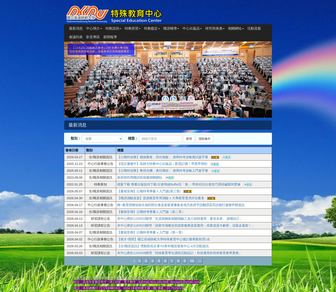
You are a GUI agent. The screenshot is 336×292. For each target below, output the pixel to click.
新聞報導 (110, 37)
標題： (133, 138)
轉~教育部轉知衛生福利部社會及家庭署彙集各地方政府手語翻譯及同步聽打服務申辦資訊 (180, 205)
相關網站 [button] (236, 28)
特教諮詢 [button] (113, 28)
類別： (76, 138)
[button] (79, 79)
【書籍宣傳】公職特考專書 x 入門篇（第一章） (151, 232)
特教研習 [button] (133, 28)
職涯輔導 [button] (171, 28)
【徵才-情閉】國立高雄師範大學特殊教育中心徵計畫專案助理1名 (163, 239)
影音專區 (93, 37)
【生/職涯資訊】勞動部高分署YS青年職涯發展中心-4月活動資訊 (163, 246)
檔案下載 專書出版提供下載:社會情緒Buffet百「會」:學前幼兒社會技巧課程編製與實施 (184, 184)
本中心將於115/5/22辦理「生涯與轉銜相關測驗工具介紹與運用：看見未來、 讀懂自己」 (180, 218)
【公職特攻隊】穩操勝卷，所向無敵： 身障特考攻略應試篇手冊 (174, 157)
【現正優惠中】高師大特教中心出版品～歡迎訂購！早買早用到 (168, 164)
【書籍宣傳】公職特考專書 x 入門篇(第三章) (154, 191)
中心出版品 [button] (192, 28)
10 (192, 261)
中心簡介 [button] (94, 28)
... (200, 261)
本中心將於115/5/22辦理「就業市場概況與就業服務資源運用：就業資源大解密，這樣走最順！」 (186, 225)
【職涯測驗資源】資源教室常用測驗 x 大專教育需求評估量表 (166, 198)
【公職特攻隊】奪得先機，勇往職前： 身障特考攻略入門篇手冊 (168, 170)
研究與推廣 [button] (215, 28)
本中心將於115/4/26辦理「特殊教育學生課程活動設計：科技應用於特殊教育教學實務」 (179, 253)
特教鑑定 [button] (152, 28)
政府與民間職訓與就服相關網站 (145, 177)
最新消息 (76, 28)
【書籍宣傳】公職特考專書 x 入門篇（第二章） (151, 212)
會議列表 (76, 37)
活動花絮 (254, 28)
